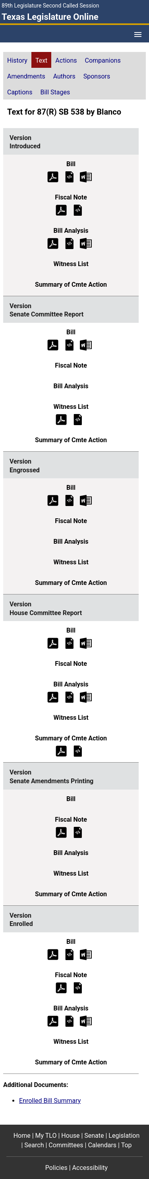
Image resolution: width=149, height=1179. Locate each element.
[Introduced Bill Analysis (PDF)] (53, 243)
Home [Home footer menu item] (22, 1135)
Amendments (26, 76)
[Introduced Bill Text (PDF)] (53, 176)
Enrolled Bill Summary (50, 1100)
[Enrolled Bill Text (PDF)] (53, 954)
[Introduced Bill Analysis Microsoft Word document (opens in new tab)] (86, 243)
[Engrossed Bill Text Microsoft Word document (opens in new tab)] (86, 500)
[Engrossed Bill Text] (69, 500)
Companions (103, 60)
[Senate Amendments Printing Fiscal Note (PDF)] (61, 832)
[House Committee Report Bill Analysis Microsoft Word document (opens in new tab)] (86, 697)
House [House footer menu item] (70, 1135)
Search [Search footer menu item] (34, 1145)
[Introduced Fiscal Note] (78, 209)
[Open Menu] (138, 34)
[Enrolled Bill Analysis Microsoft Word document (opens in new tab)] (86, 1020)
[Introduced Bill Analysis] (69, 243)
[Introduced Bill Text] (69, 176)
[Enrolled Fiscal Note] (78, 987)
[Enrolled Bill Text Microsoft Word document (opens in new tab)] (86, 954)
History (17, 60)
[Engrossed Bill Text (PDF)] (53, 500)
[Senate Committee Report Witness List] (78, 419)
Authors (64, 76)
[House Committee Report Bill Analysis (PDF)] (53, 697)
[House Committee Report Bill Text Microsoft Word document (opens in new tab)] (86, 643)
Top (126, 1145)
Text (41, 60)
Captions (19, 92)
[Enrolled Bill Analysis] (69, 1020)
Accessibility (90, 1167)
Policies (56, 1167)
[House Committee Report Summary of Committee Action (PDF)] (61, 751)
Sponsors (96, 76)
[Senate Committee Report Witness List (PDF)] (61, 419)
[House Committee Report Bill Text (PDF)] (53, 643)
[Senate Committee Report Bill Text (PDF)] (53, 344)
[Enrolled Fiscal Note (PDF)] (61, 987)
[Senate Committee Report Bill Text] (69, 344)
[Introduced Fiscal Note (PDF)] (61, 209)
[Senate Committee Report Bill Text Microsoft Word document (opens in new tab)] (86, 344)
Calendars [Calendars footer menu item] (102, 1145)
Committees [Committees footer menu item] (65, 1145)
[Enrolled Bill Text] (69, 954)
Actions (66, 60)
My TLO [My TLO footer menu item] (46, 1135)
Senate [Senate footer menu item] (94, 1135)
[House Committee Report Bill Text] (69, 643)
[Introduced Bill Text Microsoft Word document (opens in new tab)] (86, 176)
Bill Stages (55, 92)
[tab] (17, 60)
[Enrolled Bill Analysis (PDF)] (53, 1020)
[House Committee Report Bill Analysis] (69, 697)
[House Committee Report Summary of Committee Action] (78, 751)
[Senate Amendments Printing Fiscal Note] (78, 832)
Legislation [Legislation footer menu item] (123, 1135)
